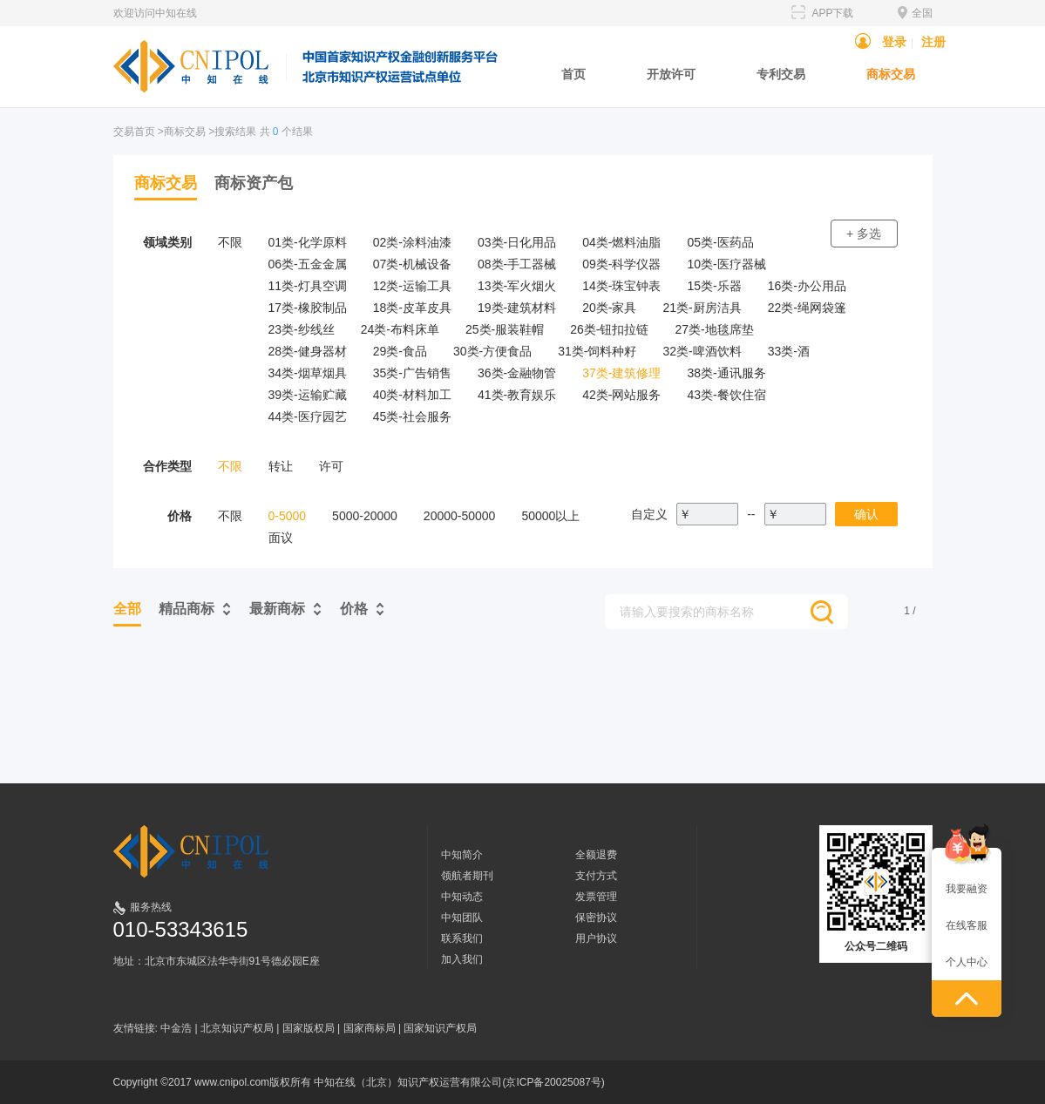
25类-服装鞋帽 (504, 329)
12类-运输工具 (412, 286)
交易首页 (134, 131)
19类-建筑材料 (517, 308)
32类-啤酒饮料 (701, 351)
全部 (127, 608)
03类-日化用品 (517, 242)
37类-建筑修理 (621, 373)
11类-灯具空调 (307, 286)
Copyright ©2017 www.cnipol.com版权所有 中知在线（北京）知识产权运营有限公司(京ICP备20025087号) (359, 1082)
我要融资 (966, 889)
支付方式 (596, 876)
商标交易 (890, 74)
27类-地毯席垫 (714, 329)
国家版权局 (308, 1028)
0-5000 (287, 516)
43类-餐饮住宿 (726, 395)
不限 (230, 242)
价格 (354, 608)
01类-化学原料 (307, 242)
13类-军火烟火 (517, 286)
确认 (866, 514)
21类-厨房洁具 (701, 308)
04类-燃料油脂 (621, 242)
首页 (573, 74)
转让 (280, 466)
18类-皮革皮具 (412, 308)
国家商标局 (369, 1028)
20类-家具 (609, 308)
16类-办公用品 (807, 286)
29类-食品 (400, 351)
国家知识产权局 (440, 1028)
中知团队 (462, 917)
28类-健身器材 (307, 351)
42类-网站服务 (621, 395)
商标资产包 (253, 183)
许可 (331, 466)
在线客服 (966, 925)
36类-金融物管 (517, 373)
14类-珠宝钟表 (621, 286)
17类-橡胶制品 (307, 308)
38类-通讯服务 (726, 373)
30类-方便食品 (492, 351)
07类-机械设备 (412, 264)
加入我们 (462, 959)
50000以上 (550, 516)
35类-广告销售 (412, 373)
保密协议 (596, 917)
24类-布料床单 (400, 329)
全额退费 (596, 855)
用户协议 (596, 938)
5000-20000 (364, 516)
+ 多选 (863, 233)
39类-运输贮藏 (307, 395)
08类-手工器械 (517, 264)
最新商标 (277, 608)
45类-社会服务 (412, 416)
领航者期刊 (467, 876)
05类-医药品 (720, 242)
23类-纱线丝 (301, 329)
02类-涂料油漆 (412, 242)
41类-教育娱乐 (517, 395)
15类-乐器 (714, 286)
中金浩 (176, 1028)
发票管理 (596, 897)
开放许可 (671, 74)
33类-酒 (789, 351)
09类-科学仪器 (621, 264)
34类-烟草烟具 (307, 373)
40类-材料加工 (412, 395)
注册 (933, 42)
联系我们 (462, 938)
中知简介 (462, 855)
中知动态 (462, 897)
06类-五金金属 (307, 264)
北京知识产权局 (237, 1028)
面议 (280, 538)
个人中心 (966, 962)
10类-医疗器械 (726, 264)
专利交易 (781, 74)
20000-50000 (460, 516)
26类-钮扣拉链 (609, 329)
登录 (894, 42)
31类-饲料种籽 (597, 351)
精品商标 (186, 608)
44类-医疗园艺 (307, 416)
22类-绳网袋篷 (807, 308)
